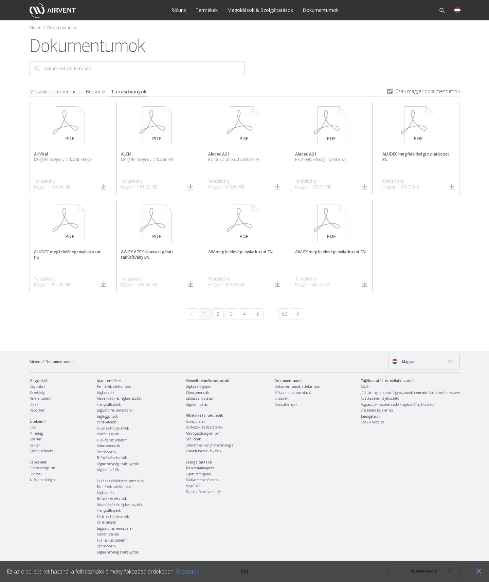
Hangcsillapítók (109, 404)
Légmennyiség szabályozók (118, 463)
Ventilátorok (106, 422)
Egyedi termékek (43, 451)
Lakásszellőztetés (199, 398)
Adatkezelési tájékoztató (380, 398)
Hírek (34, 404)
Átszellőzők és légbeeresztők (119, 398)
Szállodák (193, 439)
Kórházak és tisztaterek (204, 427)
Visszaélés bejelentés (377, 410)
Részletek (187, 571)
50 (284, 314)
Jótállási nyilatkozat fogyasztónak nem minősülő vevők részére (410, 392)
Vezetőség (37, 392)
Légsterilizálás (196, 404)
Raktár (35, 445)
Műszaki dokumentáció (55, 91)
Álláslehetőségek (42, 479)
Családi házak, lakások (203, 451)
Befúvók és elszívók (112, 457)
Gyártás (35, 439)
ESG (33, 427)
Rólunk (178, 10)
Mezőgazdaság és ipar (203, 433)
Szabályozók (106, 452)
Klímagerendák (108, 445)
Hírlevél (36, 474)
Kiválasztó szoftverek (202, 479)
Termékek (207, 10)
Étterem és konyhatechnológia (209, 445)
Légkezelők (105, 392)
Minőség (36, 433)
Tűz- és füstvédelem (112, 440)
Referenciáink (40, 398)
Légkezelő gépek (199, 386)
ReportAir (37, 410)
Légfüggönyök (107, 416)
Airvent (36, 28)
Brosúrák (96, 91)
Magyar (403, 361)
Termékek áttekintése (114, 386)
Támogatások (370, 416)
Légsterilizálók (108, 469)
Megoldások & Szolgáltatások (260, 10)
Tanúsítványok (129, 91)
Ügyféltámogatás (198, 474)
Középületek (195, 421)
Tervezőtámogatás (200, 468)
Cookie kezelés (372, 422)
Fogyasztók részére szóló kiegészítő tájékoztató (397, 404)
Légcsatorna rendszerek (115, 410)
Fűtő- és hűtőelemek (113, 428)
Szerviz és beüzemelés (203, 491)
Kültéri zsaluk (108, 434)
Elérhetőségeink (42, 468)
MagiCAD (193, 486)
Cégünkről (38, 386)
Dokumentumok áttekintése (297, 386)
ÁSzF (364, 386)
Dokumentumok (321, 10)
